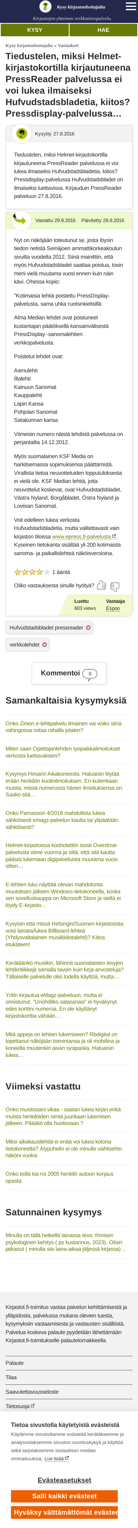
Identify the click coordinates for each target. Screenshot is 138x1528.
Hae (103, 30)
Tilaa (11, 1377)
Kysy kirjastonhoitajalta (29, 45)
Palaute (15, 1363)
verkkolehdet (24, 644)
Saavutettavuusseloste (32, 1391)
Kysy (34, 30)
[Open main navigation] (131, 6)
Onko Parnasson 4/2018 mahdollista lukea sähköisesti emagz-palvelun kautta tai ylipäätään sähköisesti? (62, 820)
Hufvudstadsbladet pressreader (46, 627)
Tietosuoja (17, 1406)
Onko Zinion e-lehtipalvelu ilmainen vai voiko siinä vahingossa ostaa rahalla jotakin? (63, 726)
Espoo (113, 608)
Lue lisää (54, 1458)
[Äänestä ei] (114, 587)
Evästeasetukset (64, 1480)
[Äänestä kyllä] (102, 585)
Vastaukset (67, 45)
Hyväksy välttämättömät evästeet (66, 1512)
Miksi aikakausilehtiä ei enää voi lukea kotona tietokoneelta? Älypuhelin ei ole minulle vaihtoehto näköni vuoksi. (64, 1148)
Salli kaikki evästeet (64, 1496)
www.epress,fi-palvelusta (81, 536)
